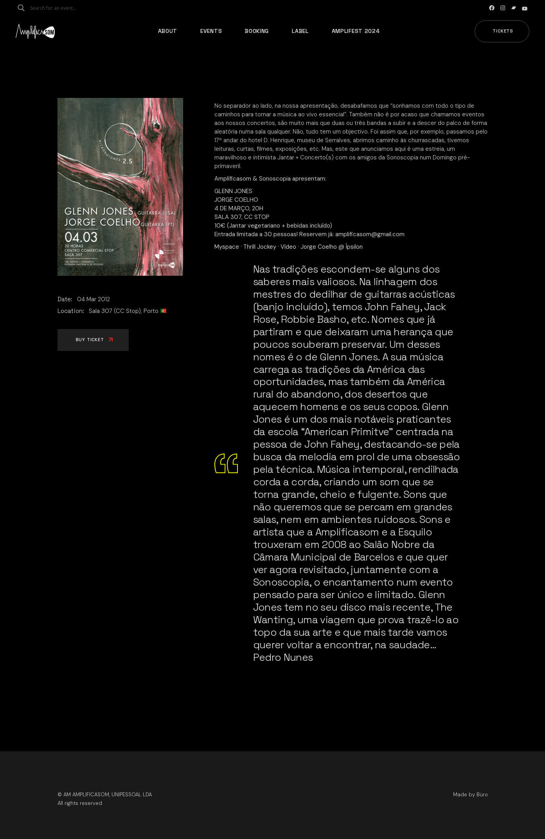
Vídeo (288, 247)
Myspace (226, 247)
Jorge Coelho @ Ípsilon (331, 247)
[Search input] (61, 7)
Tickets (503, 31)
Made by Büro (470, 794)
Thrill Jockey (259, 247)
